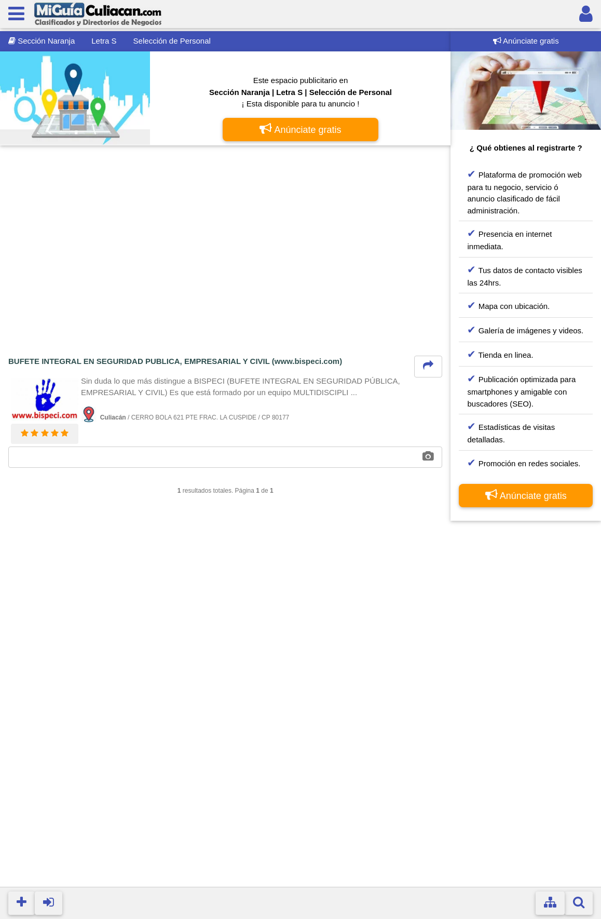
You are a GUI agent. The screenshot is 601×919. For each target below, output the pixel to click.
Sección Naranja (41, 40)
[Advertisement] (225, 230)
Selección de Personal (172, 40)
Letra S (103, 40)
